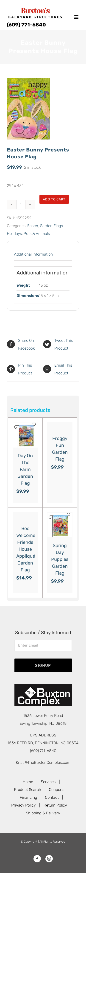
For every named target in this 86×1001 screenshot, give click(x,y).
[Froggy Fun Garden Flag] (59, 426)
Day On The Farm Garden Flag (25, 469)
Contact (52, 797)
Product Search (27, 789)
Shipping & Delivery (43, 813)
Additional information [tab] (33, 254)
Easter (32, 225)
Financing (28, 797)
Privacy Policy (23, 805)
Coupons (56, 789)
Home (28, 781)
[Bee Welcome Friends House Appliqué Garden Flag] (25, 516)
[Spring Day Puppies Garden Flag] (59, 525)
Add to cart (54, 199)
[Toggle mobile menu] (76, 17)
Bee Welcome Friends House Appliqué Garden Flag (25, 549)
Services (48, 781)
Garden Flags (51, 225)
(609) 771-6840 (26, 25)
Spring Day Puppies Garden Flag (59, 559)
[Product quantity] (20, 204)
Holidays (14, 233)
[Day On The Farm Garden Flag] (25, 435)
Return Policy (55, 805)
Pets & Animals (37, 233)
